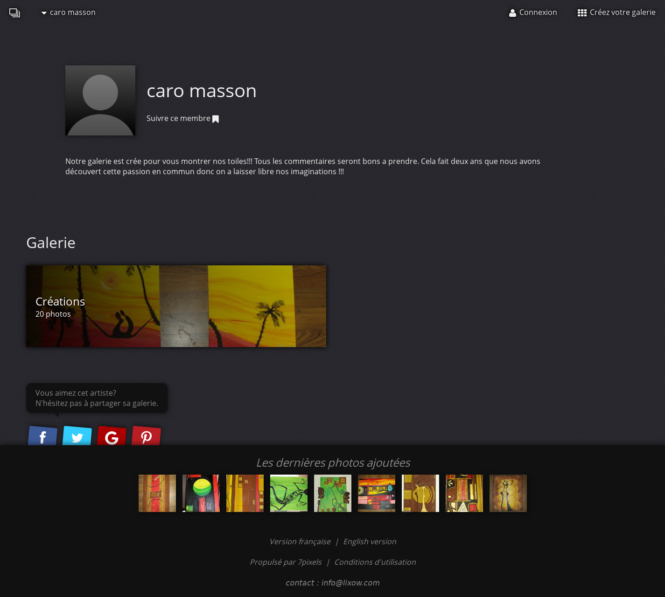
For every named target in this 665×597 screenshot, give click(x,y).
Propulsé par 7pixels (286, 562)
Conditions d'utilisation (375, 562)
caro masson (69, 12)
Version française (300, 541)
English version (369, 541)
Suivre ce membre (183, 118)
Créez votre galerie (617, 12)
